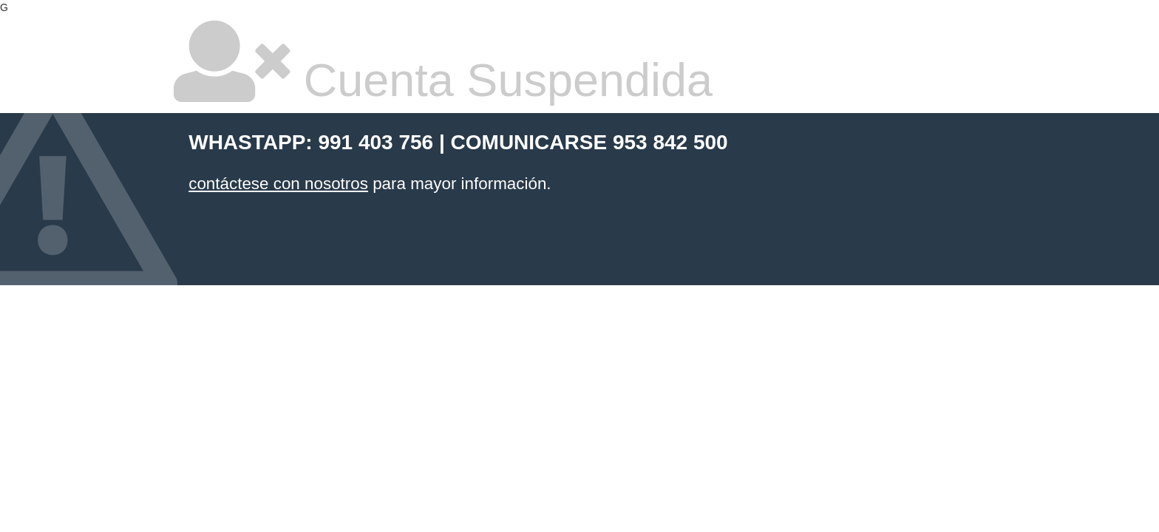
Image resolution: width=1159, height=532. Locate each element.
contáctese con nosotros (278, 183)
